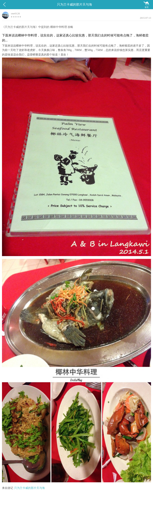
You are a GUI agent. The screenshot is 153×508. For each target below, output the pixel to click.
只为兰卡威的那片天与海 (29, 487)
